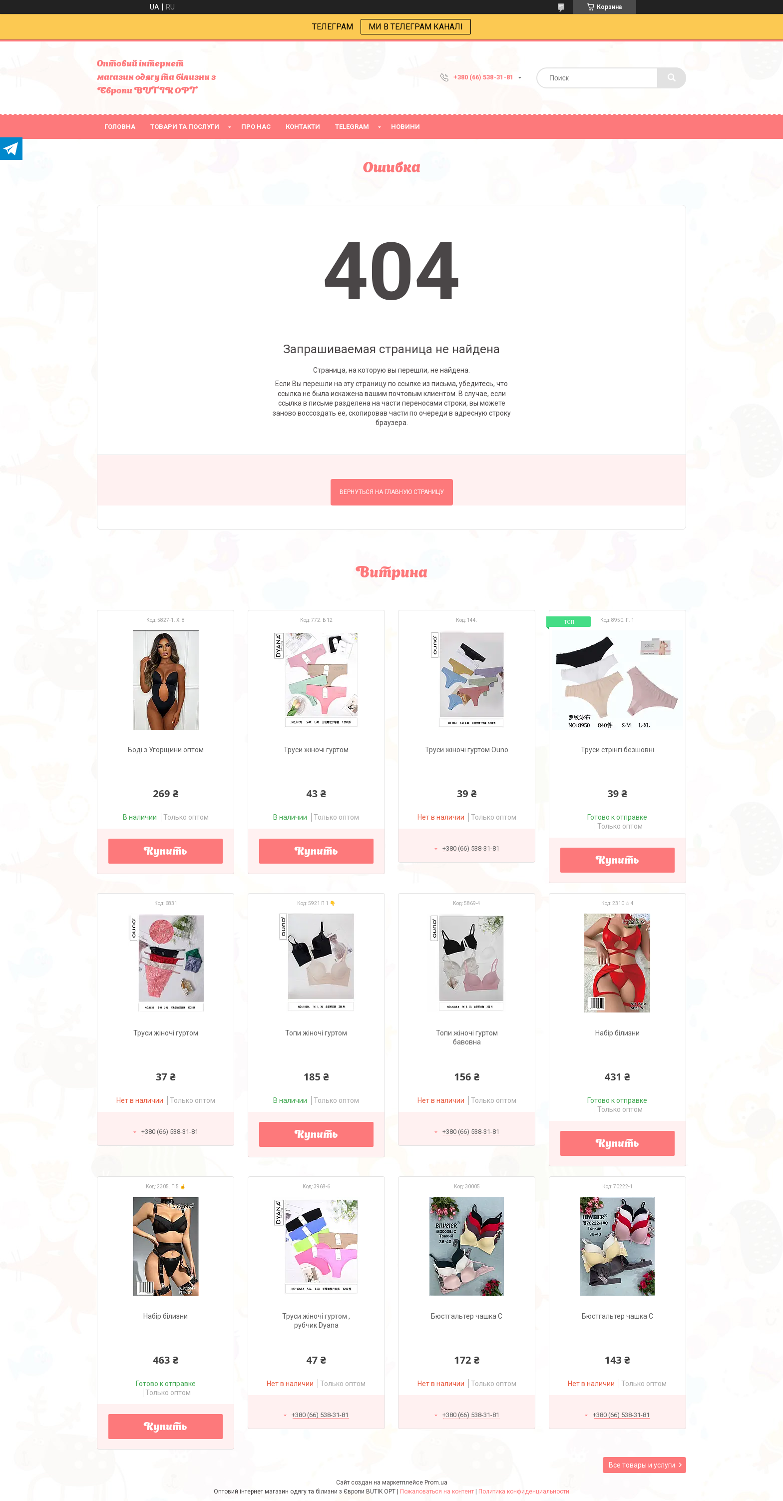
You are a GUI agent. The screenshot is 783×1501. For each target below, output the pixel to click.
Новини (405, 126)
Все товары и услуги (642, 1465)
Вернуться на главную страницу (392, 492)
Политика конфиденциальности (523, 1491)
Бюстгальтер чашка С (466, 1316)
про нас (256, 126)
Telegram (352, 126)
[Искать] (671, 77)
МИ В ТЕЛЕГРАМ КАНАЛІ (416, 26)
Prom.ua (435, 1482)
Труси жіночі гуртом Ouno (466, 750)
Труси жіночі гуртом (316, 750)
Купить (165, 852)
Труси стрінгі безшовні (617, 750)
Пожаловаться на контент (437, 1491)
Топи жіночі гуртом (316, 1033)
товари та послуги (184, 126)
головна (119, 126)
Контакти (303, 126)
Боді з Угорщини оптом (166, 750)
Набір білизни (617, 1033)
